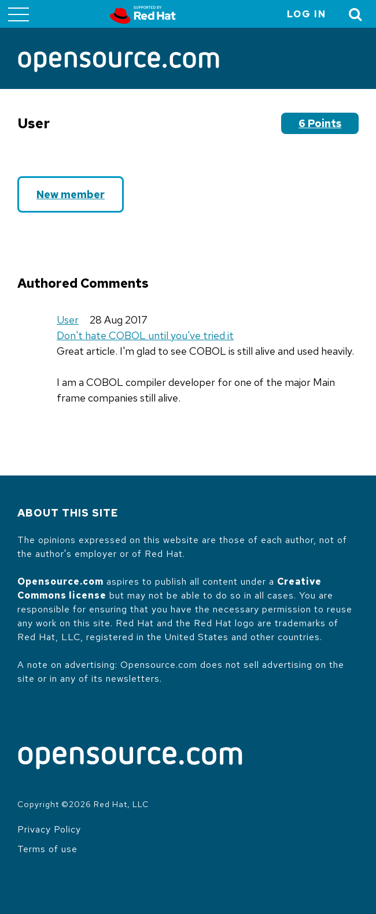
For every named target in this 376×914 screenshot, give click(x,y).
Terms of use (47, 849)
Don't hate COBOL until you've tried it (145, 335)
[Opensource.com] (118, 63)
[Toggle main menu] (18, 14)
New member (70, 194)
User (68, 319)
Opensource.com (60, 581)
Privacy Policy (49, 829)
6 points (319, 123)
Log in (306, 14)
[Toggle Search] (356, 14)
